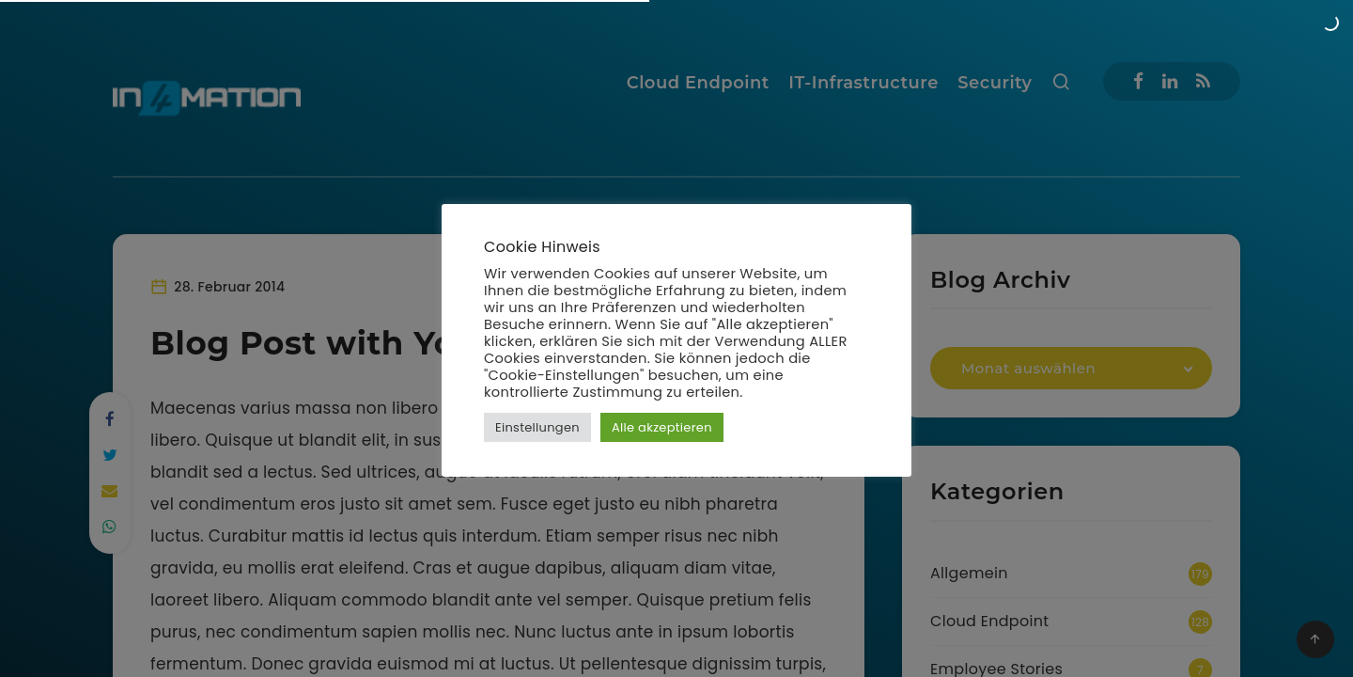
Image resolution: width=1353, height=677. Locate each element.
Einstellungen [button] (537, 427)
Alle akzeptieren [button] (662, 427)
